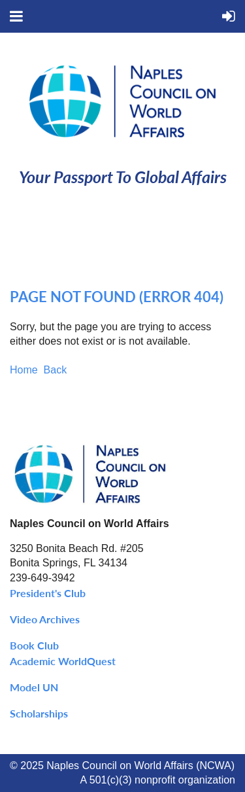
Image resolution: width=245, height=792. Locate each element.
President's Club (48, 593)
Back (55, 369)
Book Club (34, 645)
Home (24, 369)
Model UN (34, 687)
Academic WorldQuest (63, 661)
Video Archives (45, 619)
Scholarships (39, 713)
